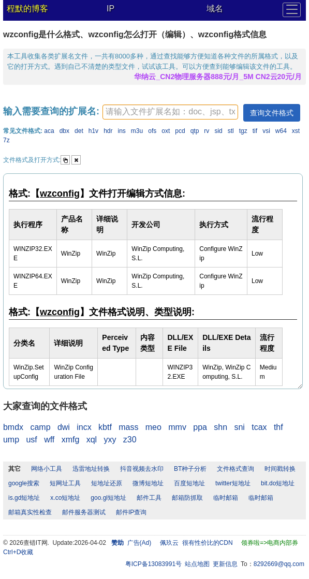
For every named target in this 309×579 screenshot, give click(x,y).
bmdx (13, 427)
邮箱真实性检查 (30, 512)
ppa (200, 427)
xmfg (71, 439)
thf (278, 427)
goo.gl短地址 (108, 497)
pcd (180, 131)
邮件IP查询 (131, 512)
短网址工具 (65, 483)
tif (255, 131)
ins (122, 131)
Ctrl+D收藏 (18, 552)
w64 (281, 131)
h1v (93, 131)
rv (206, 131)
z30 (130, 439)
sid (218, 131)
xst (296, 131)
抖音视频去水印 (142, 468)
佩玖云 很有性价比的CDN (196, 542)
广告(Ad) (139, 542)
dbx (64, 131)
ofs (152, 131)
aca (49, 131)
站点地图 (197, 564)
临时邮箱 (225, 497)
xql (91, 439)
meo (153, 427)
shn (220, 427)
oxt (165, 131)
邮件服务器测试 (84, 512)
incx (84, 427)
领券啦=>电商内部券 (269, 542)
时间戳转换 (280, 468)
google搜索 (23, 483)
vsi (266, 131)
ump (11, 439)
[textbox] (170, 112)
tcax (259, 427)
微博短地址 (148, 483)
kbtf (105, 427)
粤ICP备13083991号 (153, 564)
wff (49, 439)
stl (231, 131)
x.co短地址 (65, 497)
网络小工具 (46, 468)
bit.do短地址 (278, 483)
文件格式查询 (235, 468)
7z (6, 140)
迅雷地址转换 (91, 468)
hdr (108, 131)
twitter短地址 (233, 483)
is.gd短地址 (24, 497)
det (79, 131)
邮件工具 (149, 497)
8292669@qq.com (279, 564)
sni (239, 427)
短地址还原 (106, 483)
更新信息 (225, 564)
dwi (63, 427)
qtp (194, 131)
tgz (243, 131)
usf (31, 439)
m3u (137, 131)
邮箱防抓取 (187, 497)
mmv (177, 427)
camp (40, 427)
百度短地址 (189, 483)
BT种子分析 (190, 468)
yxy (110, 439)
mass (128, 427)
